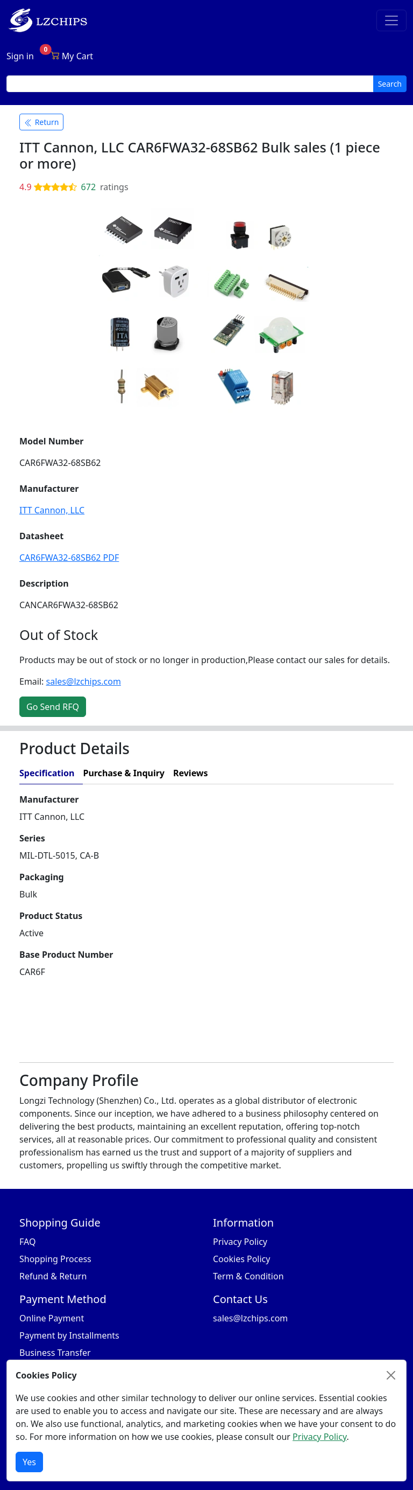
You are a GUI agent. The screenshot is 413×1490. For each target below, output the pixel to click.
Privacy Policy (240, 1242)
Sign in (20, 56)
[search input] (190, 83)
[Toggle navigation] (391, 20)
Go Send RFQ (52, 707)
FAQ (27, 1242)
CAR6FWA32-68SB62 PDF (69, 557)
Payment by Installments (69, 1335)
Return (41, 122)
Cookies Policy (241, 1259)
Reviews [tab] (190, 773)
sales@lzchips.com (83, 681)
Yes (29, 1462)
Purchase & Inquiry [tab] (124, 773)
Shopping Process (55, 1259)
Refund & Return (53, 1276)
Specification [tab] (46, 773)
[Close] (390, 1375)
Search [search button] (390, 84)
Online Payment (51, 1318)
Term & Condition (248, 1276)
